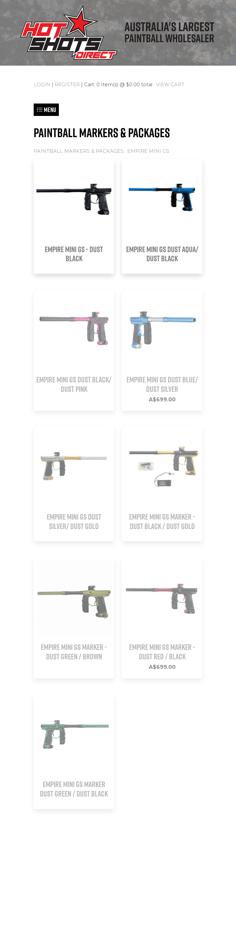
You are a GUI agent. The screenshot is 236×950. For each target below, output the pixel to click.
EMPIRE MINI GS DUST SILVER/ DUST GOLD (74, 521)
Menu (46, 109)
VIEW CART (170, 84)
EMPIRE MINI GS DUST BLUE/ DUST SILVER (162, 384)
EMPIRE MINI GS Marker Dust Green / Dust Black (74, 789)
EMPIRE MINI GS (148, 151)
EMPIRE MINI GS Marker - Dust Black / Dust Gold (162, 521)
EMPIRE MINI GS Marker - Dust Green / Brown (74, 651)
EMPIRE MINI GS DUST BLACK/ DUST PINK (73, 384)
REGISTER (67, 84)
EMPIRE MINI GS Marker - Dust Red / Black (162, 651)
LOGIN (42, 84)
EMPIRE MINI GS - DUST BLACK (74, 254)
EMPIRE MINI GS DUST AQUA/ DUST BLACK (162, 254)
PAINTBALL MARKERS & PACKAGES (79, 151)
